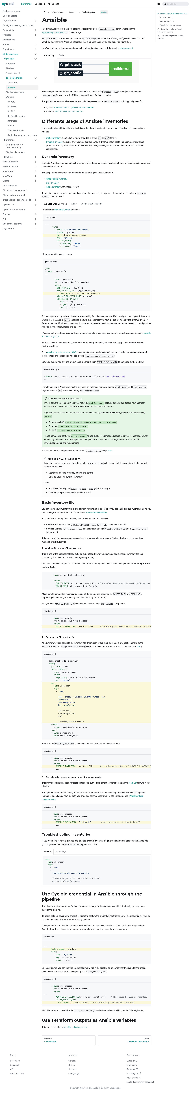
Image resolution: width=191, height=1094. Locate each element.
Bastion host (130, 403)
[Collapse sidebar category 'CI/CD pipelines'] (35, 54)
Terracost (132, 1069)
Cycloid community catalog (140, 1082)
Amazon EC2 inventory (56, 179)
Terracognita (134, 1073)
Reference (26, 4)
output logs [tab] (61, 851)
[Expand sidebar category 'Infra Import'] (35, 171)
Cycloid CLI (133, 1061)
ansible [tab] (47, 851)
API (12, 1069)
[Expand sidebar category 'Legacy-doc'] (35, 228)
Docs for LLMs (17, 1073)
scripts (90, 473)
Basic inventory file (167, 21)
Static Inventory (53, 138)
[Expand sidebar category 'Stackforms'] (35, 49)
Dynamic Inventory (54, 142)
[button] (20, 59)
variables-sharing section (75, 1027)
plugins (79, 473)
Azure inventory (53, 187)
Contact (71, 1061)
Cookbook (40, 4)
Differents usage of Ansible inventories (172, 14)
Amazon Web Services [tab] (55, 204)
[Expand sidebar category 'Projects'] (35, 35)
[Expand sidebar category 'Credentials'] (35, 30)
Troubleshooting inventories (170, 25)
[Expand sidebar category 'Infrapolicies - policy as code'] (35, 200)
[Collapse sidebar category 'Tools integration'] (35, 78)
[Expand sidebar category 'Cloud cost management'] (35, 190)
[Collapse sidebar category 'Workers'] (35, 97)
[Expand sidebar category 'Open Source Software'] (35, 209)
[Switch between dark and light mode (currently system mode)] (159, 4)
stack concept (126, 48)
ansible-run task (84, 492)
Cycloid (71, 1065)
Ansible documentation (96, 512)
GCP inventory (52, 183)
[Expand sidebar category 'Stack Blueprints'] (35, 162)
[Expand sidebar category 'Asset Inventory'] (35, 166)
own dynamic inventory (72, 477)
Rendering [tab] (49, 55)
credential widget (62, 209)
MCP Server (133, 1077)
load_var (133, 783)
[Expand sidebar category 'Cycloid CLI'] (35, 205)
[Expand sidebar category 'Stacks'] (35, 44)
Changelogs (73, 1073)
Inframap (132, 1065)
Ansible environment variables (69, 111)
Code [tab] (61, 55)
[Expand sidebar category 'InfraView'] (35, 176)
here (110, 450)
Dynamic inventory (166, 17)
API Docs (53, 4)
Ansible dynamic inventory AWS (61, 352)
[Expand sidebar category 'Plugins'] (35, 214)
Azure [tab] (74, 203)
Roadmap (72, 1069)
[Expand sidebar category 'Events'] (35, 181)
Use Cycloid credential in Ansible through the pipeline (170, 30)
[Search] (175, 4)
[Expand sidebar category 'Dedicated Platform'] (35, 224)
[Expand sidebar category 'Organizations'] (35, 21)
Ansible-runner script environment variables (74, 107)
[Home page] (44, 12)
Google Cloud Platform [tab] (91, 203)
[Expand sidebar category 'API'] (35, 219)
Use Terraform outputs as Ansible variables (170, 37)
